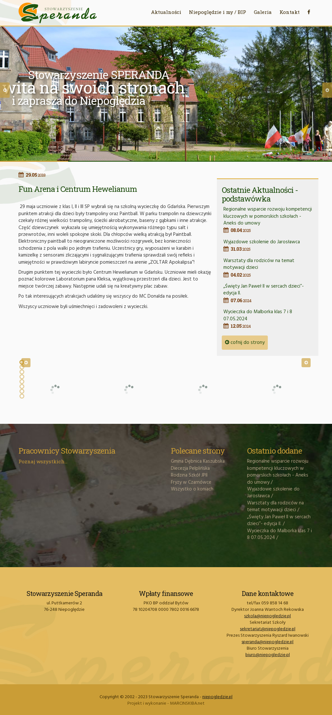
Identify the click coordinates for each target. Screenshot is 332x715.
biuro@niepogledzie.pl (267, 655)
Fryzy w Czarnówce (191, 482)
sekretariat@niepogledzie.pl (267, 629)
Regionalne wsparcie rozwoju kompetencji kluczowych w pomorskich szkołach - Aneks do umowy (268, 219)
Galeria (263, 12)
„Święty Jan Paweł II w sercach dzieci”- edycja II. (279, 520)
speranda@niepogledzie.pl (267, 642)
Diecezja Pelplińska (190, 468)
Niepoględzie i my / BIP (217, 12)
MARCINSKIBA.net (187, 703)
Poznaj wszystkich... (42, 461)
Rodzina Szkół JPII (189, 475)
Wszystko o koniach (192, 489)
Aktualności (166, 12)
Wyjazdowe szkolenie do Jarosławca (268, 245)
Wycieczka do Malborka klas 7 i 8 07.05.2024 (279, 534)
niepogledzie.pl (217, 697)
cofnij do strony (245, 342)
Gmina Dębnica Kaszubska (198, 461)
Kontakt (289, 12)
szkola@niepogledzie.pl (267, 616)
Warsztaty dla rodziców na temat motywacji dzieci (275, 506)
